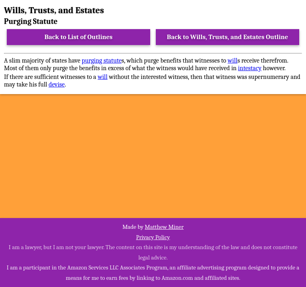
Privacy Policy (153, 237)
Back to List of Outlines (79, 37)
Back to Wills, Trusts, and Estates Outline (227, 37)
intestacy (249, 68)
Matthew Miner (164, 226)
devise (57, 84)
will (232, 60)
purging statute (102, 60)
